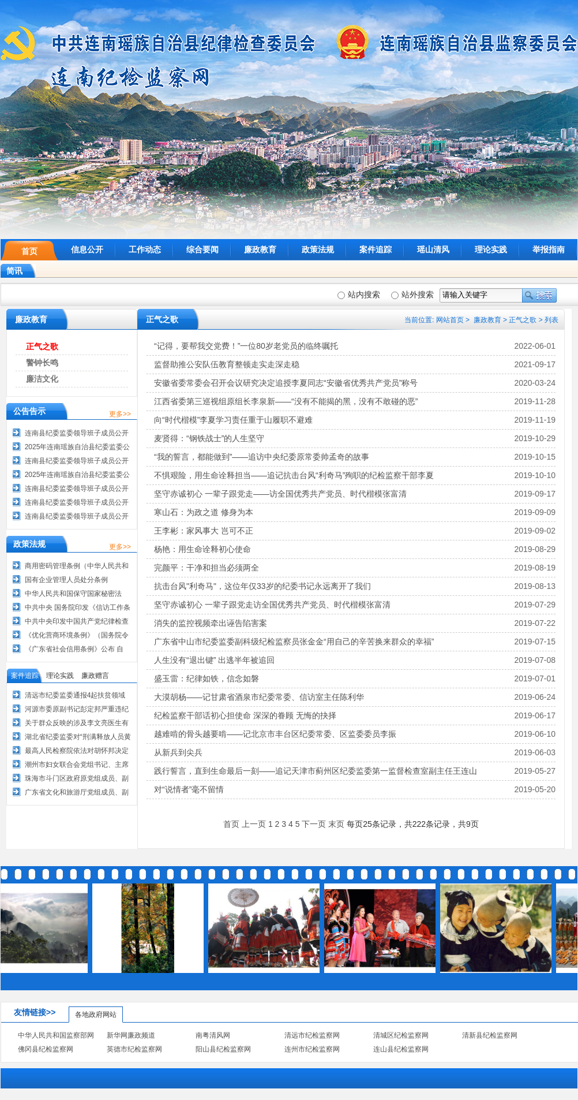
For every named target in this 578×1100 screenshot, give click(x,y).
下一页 (314, 824)
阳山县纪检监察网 (223, 1049)
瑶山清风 (433, 249)
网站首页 (450, 320)
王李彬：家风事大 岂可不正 (203, 530)
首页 (29, 251)
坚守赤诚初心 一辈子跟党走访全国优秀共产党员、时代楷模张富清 (272, 604)
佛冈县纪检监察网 (45, 1049)
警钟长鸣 (42, 362)
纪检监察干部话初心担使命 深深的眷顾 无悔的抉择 (245, 715)
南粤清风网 (213, 1035)
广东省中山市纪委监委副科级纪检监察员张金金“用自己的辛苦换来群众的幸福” (294, 641)
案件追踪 (375, 249)
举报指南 (548, 249)
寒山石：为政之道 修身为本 (203, 512)
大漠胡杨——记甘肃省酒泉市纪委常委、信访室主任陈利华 (259, 697)
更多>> (120, 414)
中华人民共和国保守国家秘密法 (73, 594)
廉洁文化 (42, 378)
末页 (336, 824)
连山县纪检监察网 (401, 1049)
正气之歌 (522, 320)
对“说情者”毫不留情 (189, 789)
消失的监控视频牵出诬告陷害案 (210, 623)
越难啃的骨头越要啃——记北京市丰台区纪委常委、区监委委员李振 (275, 734)
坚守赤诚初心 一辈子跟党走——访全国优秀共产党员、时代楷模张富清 (280, 493)
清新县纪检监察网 (489, 1035)
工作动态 (145, 249)
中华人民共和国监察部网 (56, 1035)
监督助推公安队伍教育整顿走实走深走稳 (226, 364)
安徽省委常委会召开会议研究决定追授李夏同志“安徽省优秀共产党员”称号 (286, 382)
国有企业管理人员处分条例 (66, 580)
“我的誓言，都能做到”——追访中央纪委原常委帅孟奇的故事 (261, 456)
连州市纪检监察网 (312, 1049)
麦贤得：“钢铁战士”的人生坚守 (209, 438)
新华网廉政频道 (131, 1035)
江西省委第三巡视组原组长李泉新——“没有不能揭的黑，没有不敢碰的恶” (286, 401)
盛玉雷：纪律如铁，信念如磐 (206, 678)
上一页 (254, 824)
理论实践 (491, 249)
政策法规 (318, 249)
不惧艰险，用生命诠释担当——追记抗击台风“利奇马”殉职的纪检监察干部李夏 (294, 475)
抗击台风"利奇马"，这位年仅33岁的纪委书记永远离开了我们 (262, 586)
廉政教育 (260, 249)
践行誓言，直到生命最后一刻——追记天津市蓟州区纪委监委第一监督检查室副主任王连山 (315, 770)
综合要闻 (202, 249)
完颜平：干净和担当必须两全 (206, 567)
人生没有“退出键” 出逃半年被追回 (214, 660)
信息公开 (87, 249)
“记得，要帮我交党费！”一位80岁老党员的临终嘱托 (246, 345)
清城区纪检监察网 (401, 1035)
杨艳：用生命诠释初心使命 (202, 549)
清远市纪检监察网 (312, 1035)
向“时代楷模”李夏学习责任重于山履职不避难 (233, 419)
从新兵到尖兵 (178, 752)
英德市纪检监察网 (134, 1049)
